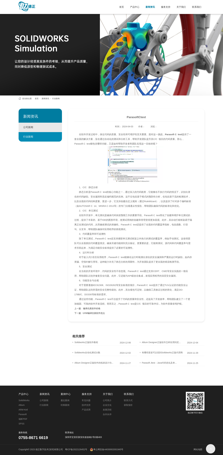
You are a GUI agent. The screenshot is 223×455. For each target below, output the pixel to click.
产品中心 (134, 7)
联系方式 (128, 400)
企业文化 (107, 405)
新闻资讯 (150, 7)
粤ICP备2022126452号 (76, 449)
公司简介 (107, 400)
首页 (121, 7)
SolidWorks (24, 400)
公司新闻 (28, 127)
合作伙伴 (107, 414)
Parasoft (23, 414)
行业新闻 (56, 98)
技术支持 (86, 405)
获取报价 (128, 405)
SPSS (21, 423)
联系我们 (196, 7)
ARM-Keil (23, 409)
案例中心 (66, 394)
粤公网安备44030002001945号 (108, 449)
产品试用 (86, 409)
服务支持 (165, 7)
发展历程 (107, 409)
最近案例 (65, 400)
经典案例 (65, 405)
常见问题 (86, 400)
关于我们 (181, 7)
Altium (22, 405)
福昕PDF (23, 419)
